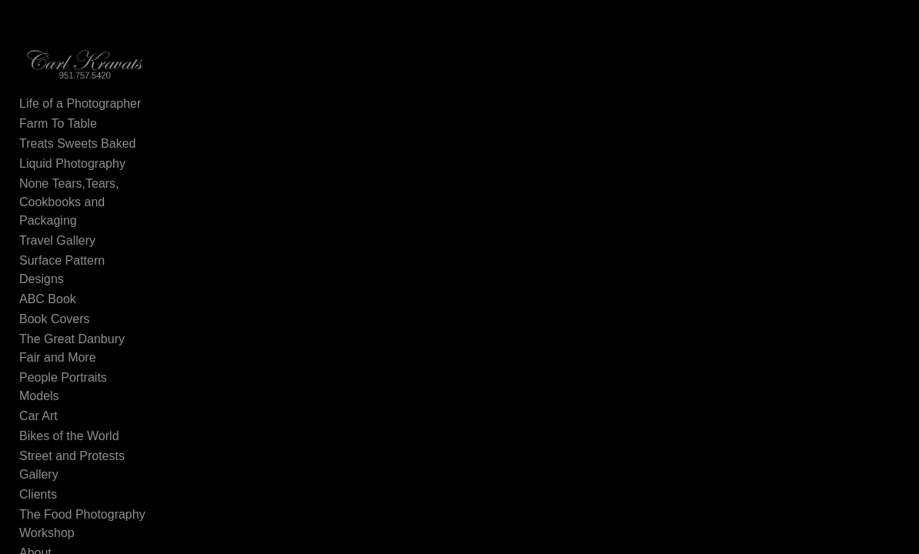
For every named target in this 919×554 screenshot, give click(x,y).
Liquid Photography (72, 170)
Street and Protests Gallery (93, 407)
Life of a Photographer (80, 110)
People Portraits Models (84, 347)
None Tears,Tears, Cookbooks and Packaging (92, 199)
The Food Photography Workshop (82, 456)
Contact (40, 505)
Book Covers (54, 288)
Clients (38, 427)
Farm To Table (58, 130)
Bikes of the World (69, 387)
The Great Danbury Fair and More (96, 318)
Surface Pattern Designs (85, 248)
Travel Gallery (57, 228)
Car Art (38, 367)
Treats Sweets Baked (77, 150)
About (35, 485)
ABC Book (47, 268)
